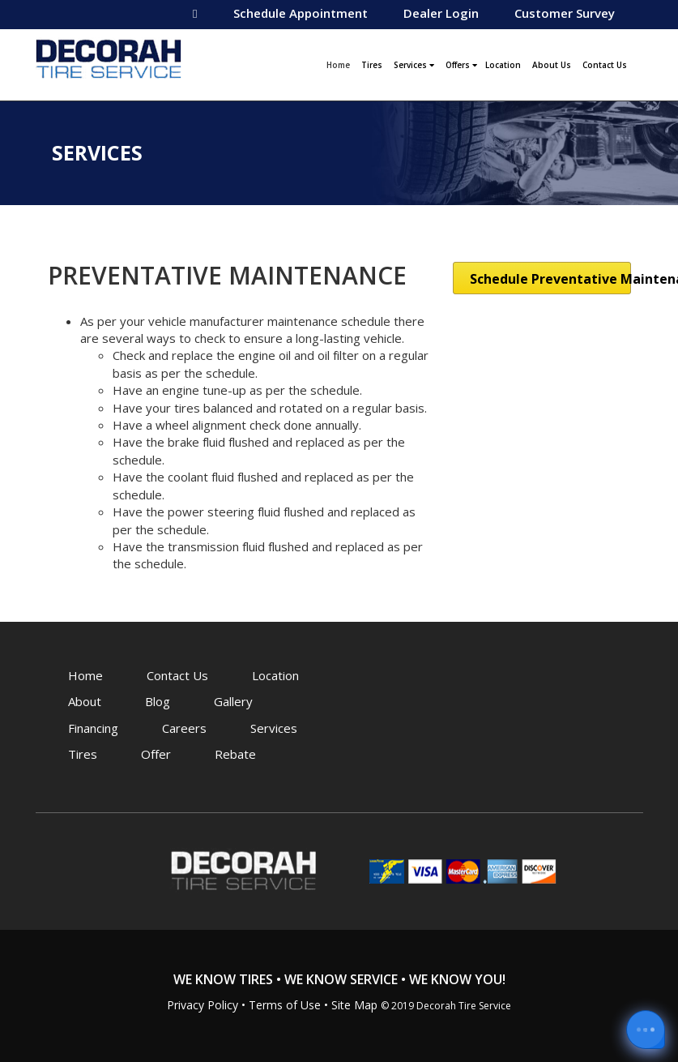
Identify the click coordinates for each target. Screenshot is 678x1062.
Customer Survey (564, 13)
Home (340, 63)
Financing (93, 728)
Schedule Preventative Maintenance (550, 279)
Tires (371, 65)
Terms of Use (285, 1005)
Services (414, 65)
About (84, 701)
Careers (184, 728)
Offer (156, 754)
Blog (157, 701)
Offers (461, 65)
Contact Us (604, 65)
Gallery (233, 701)
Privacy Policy (202, 1005)
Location (503, 65)
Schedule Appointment (300, 13)
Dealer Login (441, 13)
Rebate (235, 754)
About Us (551, 65)
